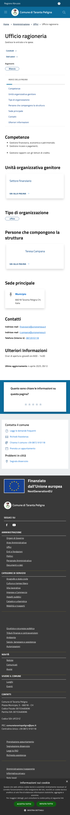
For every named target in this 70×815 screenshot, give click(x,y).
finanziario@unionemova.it (33, 326)
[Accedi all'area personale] (59, 3)
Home (6, 24)
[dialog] (35, 797)
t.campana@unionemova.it (33, 332)
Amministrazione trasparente (20, 768)
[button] (35, 810)
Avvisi (9, 669)
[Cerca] (64, 12)
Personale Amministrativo (18, 560)
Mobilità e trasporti (15, 605)
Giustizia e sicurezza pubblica (20, 628)
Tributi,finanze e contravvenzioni (22, 633)
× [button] (67, 782)
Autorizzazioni (13, 646)
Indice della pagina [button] (18, 79)
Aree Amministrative (16, 542)
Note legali (11, 777)
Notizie (9, 660)
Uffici (35, 24)
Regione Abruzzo (12, 3)
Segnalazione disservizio (18, 746)
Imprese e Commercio (16, 592)
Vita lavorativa (13, 587)
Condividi (12, 51)
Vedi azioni (12, 56)
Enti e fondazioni (14, 551)
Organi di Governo (15, 538)
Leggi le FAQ (12, 750)
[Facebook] (7, 525)
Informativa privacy (15, 773)
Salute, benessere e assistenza (21, 642)
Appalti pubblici (13, 596)
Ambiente (11, 637)
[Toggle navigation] (5, 12)
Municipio (20, 294)
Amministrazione (21, 24)
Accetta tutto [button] (24, 804)
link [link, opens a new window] (62, 798)
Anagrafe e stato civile (17, 578)
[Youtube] (14, 525)
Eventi (9, 686)
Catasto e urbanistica (16, 601)
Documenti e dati (14, 565)
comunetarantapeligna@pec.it (21, 725)
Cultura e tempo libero (17, 583)
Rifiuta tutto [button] (46, 804)
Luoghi (9, 681)
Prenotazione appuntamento (20, 741)
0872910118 (32, 338)
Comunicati (11, 664)
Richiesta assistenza (16, 755)
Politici (9, 556)
